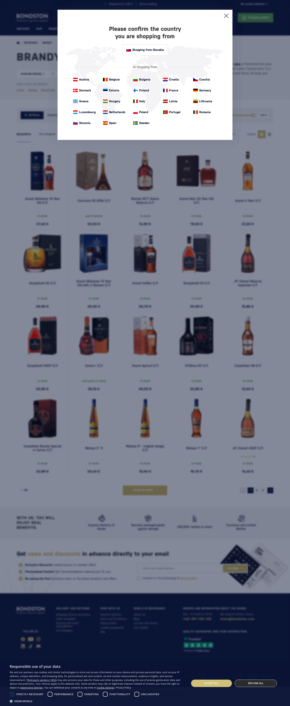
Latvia (170, 101)
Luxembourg (84, 112)
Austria (81, 79)
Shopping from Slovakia (145, 50)
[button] (97, 701)
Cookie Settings (105, 687)
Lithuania (202, 101)
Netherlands (114, 112)
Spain (109, 123)
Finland (141, 90)
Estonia (111, 90)
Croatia (171, 79)
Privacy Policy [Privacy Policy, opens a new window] (123, 687)
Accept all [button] (211, 683)
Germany (202, 90)
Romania (202, 112)
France (170, 90)
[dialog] (145, 683)
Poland (140, 112)
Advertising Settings (31, 687)
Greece (80, 101)
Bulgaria (141, 79)
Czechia (201, 79)
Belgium (111, 79)
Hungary (111, 101)
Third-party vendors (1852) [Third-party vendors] (41, 680)
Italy (139, 101)
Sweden (141, 123)
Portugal (171, 112)
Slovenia (81, 123)
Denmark (82, 90)
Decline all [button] (256, 683)
